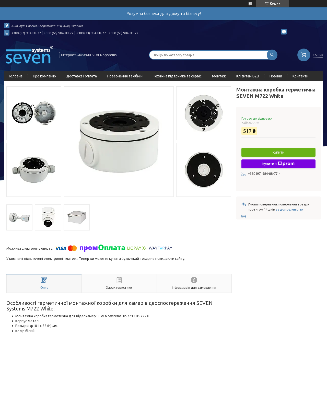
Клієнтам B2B (247, 76)
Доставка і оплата (81, 76)
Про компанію (44, 76)
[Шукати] (272, 55)
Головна (15, 76)
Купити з (278, 163)
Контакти (300, 76)
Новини (276, 76)
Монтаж (219, 76)
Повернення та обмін (125, 76)
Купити (278, 152)
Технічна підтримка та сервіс (177, 76)
